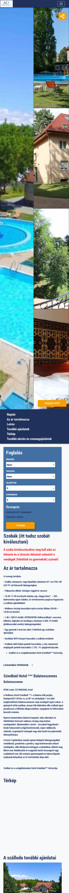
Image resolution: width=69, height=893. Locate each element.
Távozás (10, 471)
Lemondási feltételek (16, 665)
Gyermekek (11, 495)
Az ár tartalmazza (18, 419)
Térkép (11, 434)
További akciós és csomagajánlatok (29, 439)
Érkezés (10, 459)
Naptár (11, 414)
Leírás (11, 424)
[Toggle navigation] (61, 3)
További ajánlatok (18, 429)
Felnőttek (11, 483)
